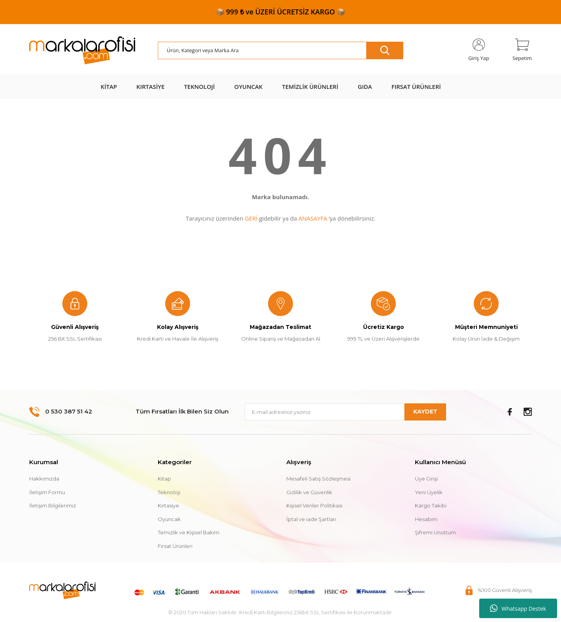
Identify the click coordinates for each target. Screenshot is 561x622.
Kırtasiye (168, 505)
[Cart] (522, 50)
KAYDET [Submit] (425, 411)
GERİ (251, 218)
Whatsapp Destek (518, 608)
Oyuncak (169, 519)
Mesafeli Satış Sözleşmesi (318, 478)
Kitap (164, 478)
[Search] (280, 50)
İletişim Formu (47, 492)
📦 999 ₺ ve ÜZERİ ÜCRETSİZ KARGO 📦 (281, 11)
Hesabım (426, 519)
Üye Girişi (426, 478)
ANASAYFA (312, 218)
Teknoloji (169, 492)
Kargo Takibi (430, 505)
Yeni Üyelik (429, 492)
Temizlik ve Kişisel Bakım (188, 532)
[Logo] (82, 50)
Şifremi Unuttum (435, 532)
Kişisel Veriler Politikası (314, 505)
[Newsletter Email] (345, 412)
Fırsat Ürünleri (175, 546)
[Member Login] (478, 50)
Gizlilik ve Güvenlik (309, 492)
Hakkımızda (44, 478)
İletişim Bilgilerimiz (52, 505)
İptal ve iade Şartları (311, 519)
